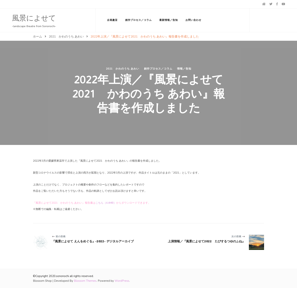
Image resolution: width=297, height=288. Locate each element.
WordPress (122, 281)
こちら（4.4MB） (105, 203)
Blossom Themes (85, 281)
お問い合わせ (193, 20)
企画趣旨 (112, 20)
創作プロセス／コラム (138, 20)
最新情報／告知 (168, 20)
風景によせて (34, 18)
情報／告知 (184, 68)
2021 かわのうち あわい (122, 68)
